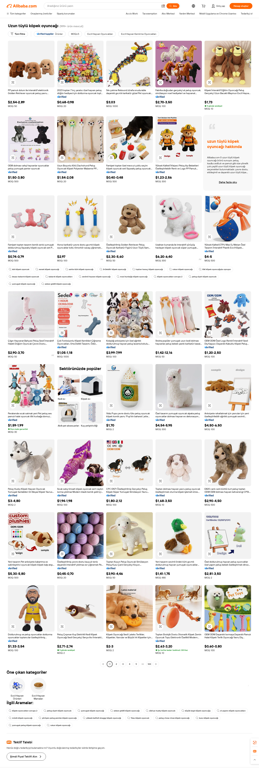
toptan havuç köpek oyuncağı (147, 269)
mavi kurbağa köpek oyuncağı (132, 276)
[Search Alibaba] (103, 6)
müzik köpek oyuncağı (20, 718)
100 (149, 664)
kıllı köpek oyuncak (19, 269)
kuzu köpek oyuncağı (207, 718)
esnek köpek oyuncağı (47, 269)
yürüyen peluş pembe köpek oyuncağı (58, 718)
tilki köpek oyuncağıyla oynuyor (215, 269)
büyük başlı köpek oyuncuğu (196, 710)
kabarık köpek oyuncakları (59, 276)
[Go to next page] (156, 664)
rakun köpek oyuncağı (181, 269)
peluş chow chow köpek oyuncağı (172, 718)
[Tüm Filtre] (18, 34)
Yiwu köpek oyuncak (138, 718)
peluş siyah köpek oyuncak (202, 276)
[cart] (204, 6)
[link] (254, 742)
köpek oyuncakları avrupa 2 (168, 276)
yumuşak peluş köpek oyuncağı (25, 725)
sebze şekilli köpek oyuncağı (56, 284)
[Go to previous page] (103, 664)
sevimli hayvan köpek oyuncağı (95, 276)
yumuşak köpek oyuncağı (22, 284)
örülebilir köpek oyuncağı (113, 269)
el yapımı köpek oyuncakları (231, 710)
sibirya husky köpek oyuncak (160, 710)
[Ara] (172, 6)
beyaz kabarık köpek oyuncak (24, 276)
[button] (163, 6)
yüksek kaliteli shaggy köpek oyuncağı (102, 718)
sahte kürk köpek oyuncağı (79, 269)
